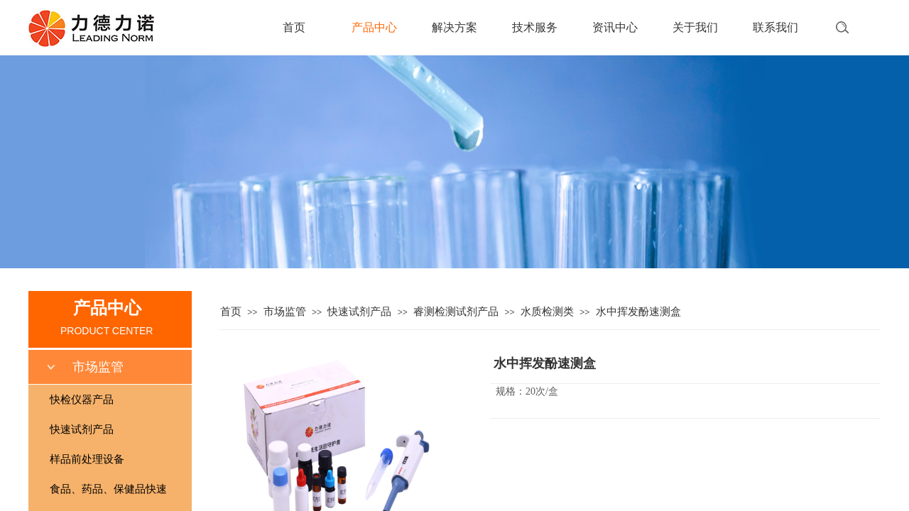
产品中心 (374, 27)
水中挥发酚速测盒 (638, 311)
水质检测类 (547, 311)
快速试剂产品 (359, 311)
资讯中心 (615, 27)
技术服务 (534, 27)
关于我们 (695, 27)
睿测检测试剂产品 (456, 311)
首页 (294, 27)
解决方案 (454, 27)
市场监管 (284, 311)
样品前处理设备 (87, 459)
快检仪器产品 (82, 399)
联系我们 (775, 27)
